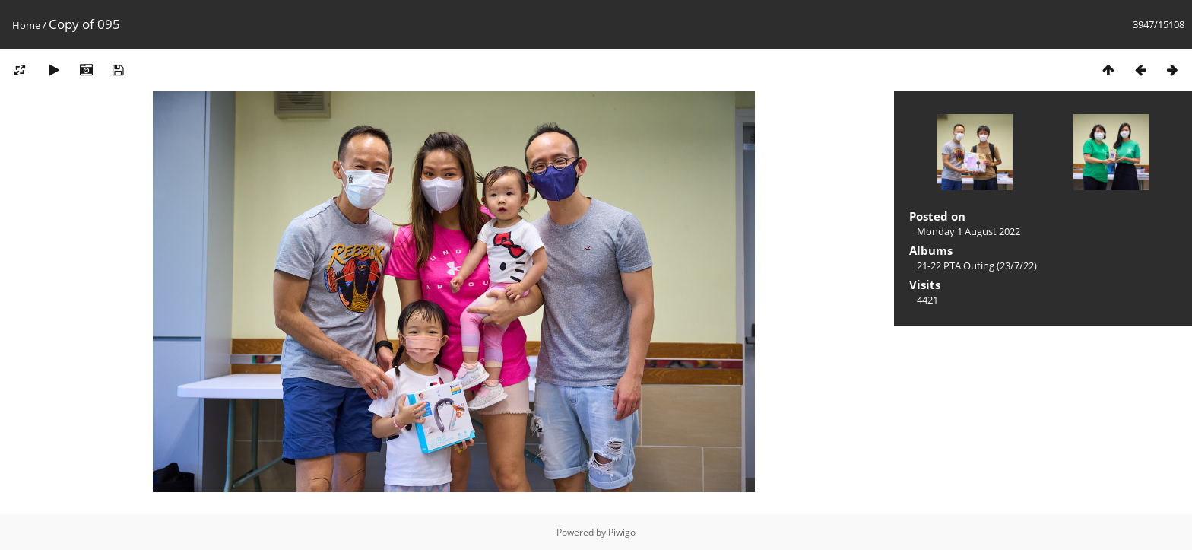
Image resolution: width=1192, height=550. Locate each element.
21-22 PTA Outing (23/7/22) (977, 265)
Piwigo (622, 532)
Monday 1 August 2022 (968, 231)
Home (26, 25)
